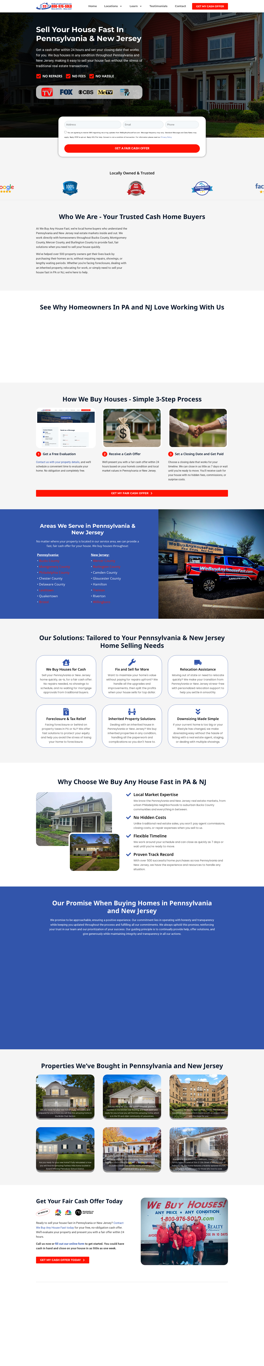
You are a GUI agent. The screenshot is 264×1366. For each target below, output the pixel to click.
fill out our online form (69, 1244)
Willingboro (101, 602)
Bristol (44, 602)
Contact (180, 6)
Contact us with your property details (57, 462)
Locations (113, 6)
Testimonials (159, 6)
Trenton (99, 590)
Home (92, 6)
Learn (136, 6)
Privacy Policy (166, 137)
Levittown (46, 590)
